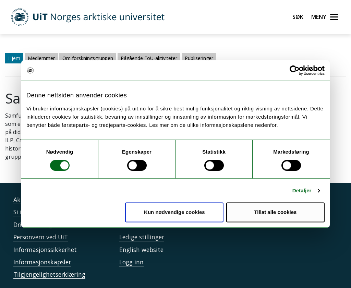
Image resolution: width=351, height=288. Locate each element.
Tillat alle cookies (275, 212)
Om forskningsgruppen (87, 58)
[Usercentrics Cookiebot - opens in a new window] (295, 70)
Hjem (14, 58)
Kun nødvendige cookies (174, 212)
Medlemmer (41, 58)
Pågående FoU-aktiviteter (149, 58)
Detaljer (302, 190)
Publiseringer (199, 58)
